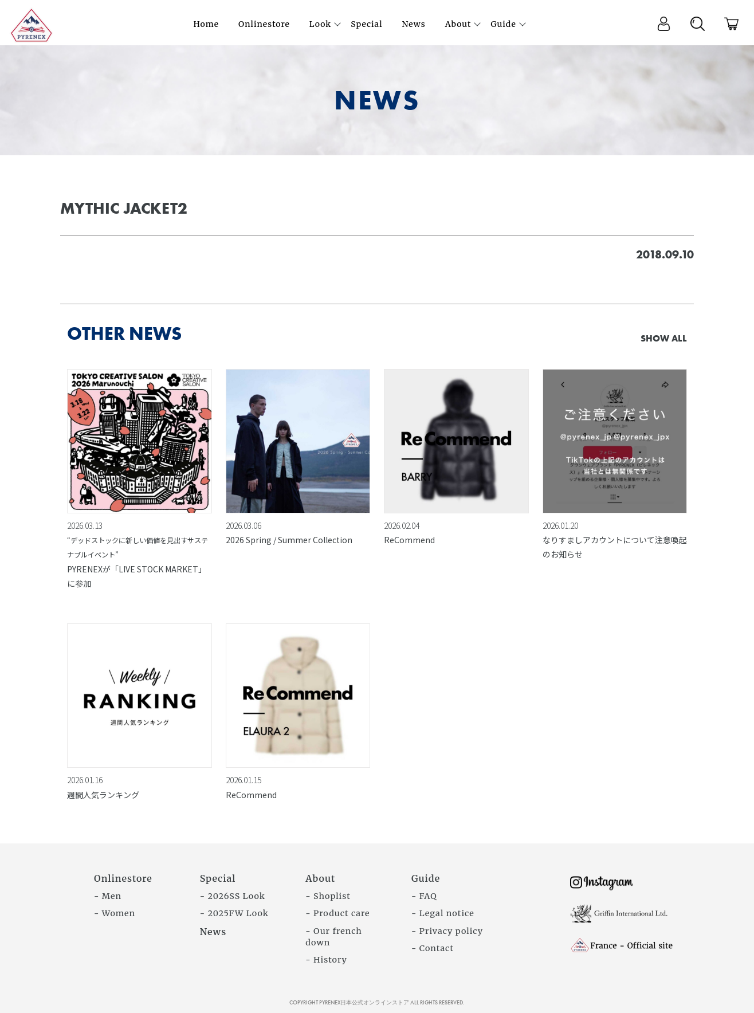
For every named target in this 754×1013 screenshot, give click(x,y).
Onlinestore (123, 878)
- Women (114, 913)
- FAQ (424, 896)
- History (326, 960)
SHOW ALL (664, 338)
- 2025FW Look (234, 913)
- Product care (337, 913)
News (213, 931)
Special (218, 878)
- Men (107, 896)
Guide (425, 878)
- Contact (432, 948)
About (320, 878)
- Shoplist (328, 896)
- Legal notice (442, 913)
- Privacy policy (447, 931)
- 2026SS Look (232, 896)
